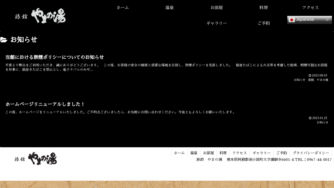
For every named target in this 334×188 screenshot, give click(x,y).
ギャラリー (261, 153)
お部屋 (208, 153)
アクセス (239, 153)
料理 (223, 153)
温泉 (194, 153)
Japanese (301, 20)
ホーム (179, 153)
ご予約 (281, 153)
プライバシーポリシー (311, 153)
